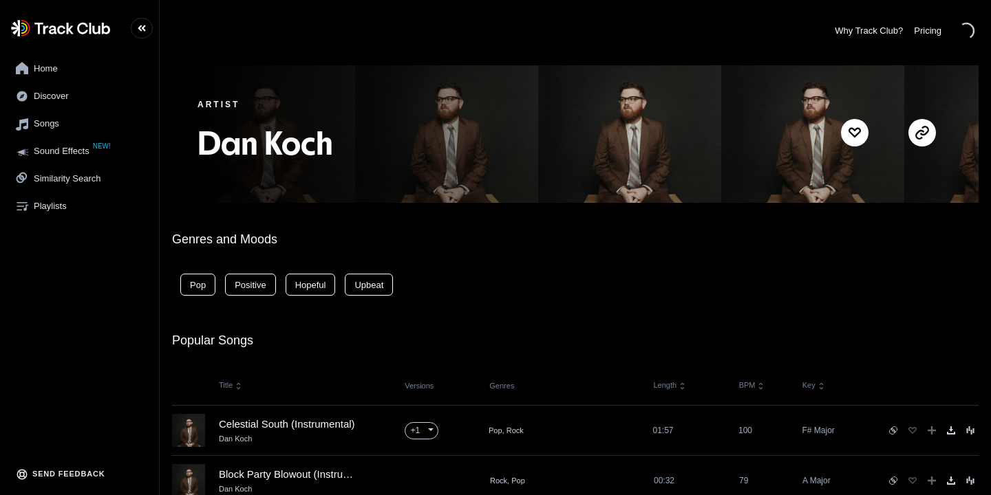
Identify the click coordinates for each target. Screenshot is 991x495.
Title (230, 385)
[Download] (951, 430)
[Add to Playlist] (932, 430)
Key (813, 385)
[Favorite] (912, 430)
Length (669, 385)
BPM (751, 385)
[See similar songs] (893, 430)
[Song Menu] (970, 430)
